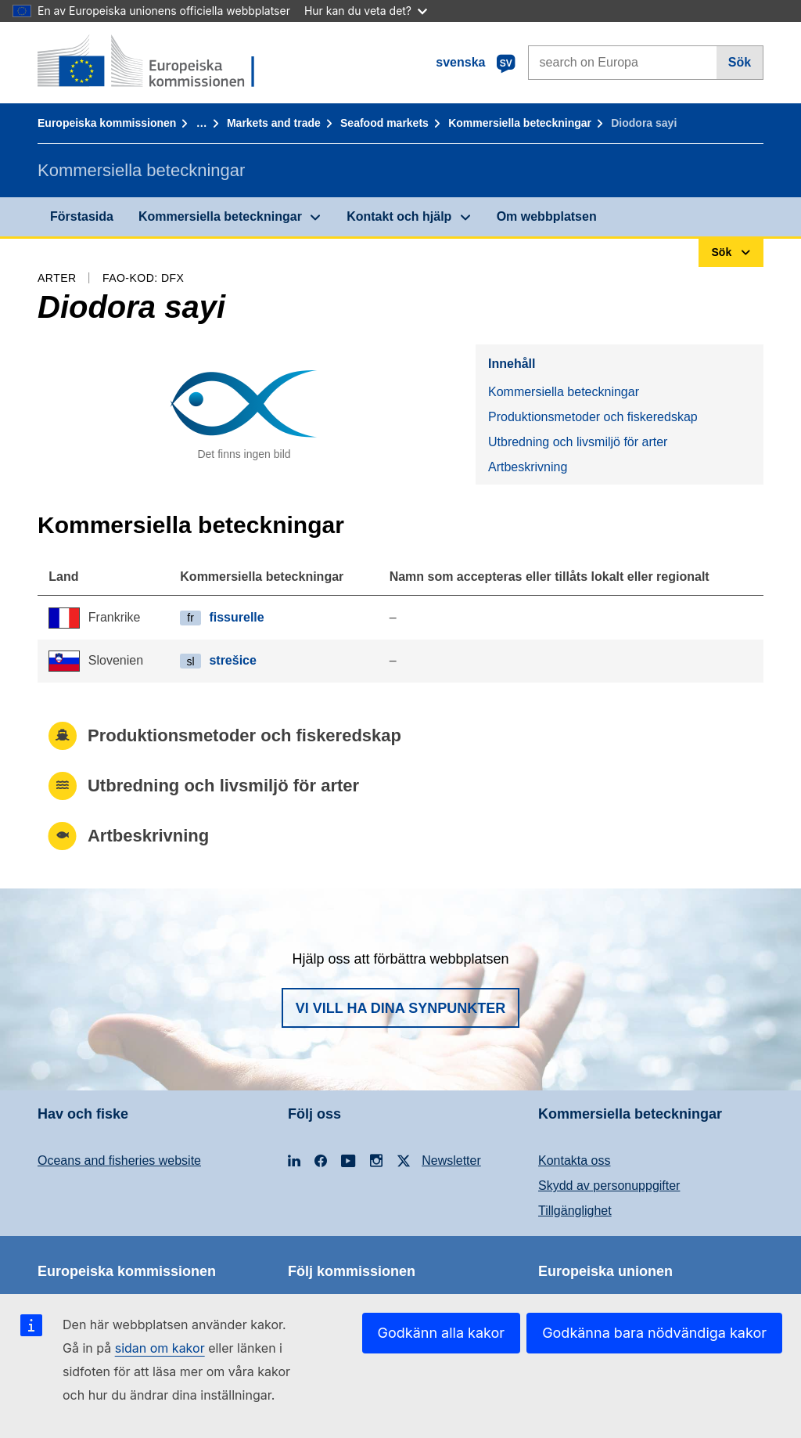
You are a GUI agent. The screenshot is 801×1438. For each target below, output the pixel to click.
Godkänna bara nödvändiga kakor (654, 1332)
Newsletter (451, 1160)
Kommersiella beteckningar (519, 123)
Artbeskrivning (527, 467)
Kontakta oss (574, 1160)
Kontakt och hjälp (399, 216)
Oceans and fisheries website (119, 1160)
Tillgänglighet (575, 1210)
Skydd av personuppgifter (609, 1185)
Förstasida (81, 216)
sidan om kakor (160, 1348)
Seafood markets (384, 123)
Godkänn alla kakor (441, 1332)
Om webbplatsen (547, 216)
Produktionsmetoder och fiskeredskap (593, 416)
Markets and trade (274, 123)
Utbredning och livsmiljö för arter (577, 442)
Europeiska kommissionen (107, 123)
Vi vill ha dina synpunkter (400, 1008)
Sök (739, 62)
